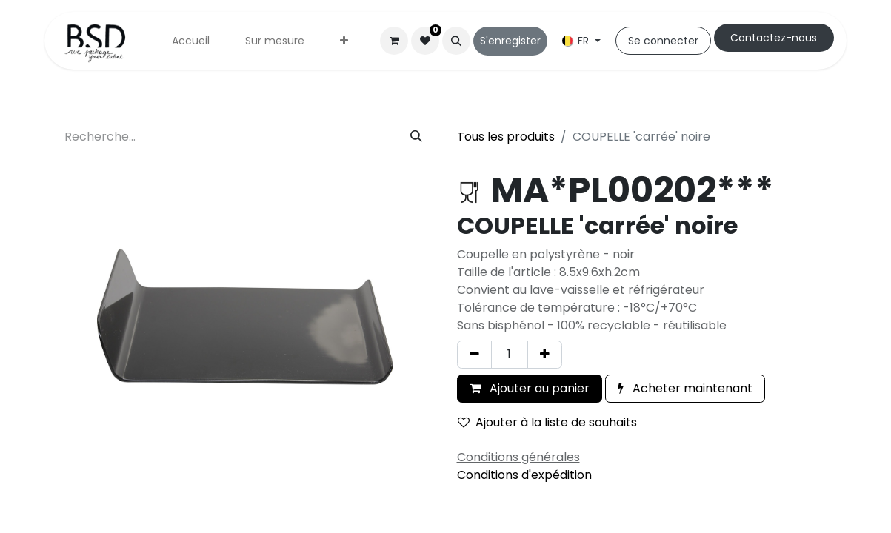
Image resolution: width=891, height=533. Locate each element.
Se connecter (663, 40)
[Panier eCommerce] (394, 41)
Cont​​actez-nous (773, 37)
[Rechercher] (416, 137)
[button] (456, 41)
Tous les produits (506, 136)
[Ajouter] (544, 355)
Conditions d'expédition (524, 474)
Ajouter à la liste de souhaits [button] (547, 422)
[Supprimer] (474, 355)
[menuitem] (190, 41)
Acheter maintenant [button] (685, 388)
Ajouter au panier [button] (530, 388)
